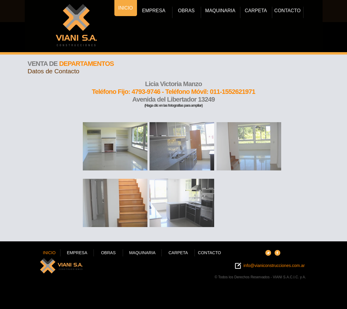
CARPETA (256, 10)
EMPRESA (153, 10)
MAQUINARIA (220, 10)
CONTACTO (287, 10)
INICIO (125, 7)
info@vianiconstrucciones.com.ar (274, 265)
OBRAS (186, 10)
